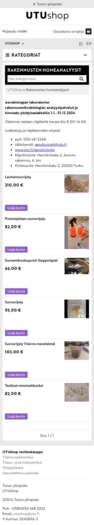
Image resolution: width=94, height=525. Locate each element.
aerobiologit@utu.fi (51, 144)
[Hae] (81, 78)
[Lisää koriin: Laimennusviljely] (16, 208)
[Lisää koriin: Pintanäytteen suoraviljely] (16, 250)
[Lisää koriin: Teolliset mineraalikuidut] (16, 416)
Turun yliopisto (47, 4)
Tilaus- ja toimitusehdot (22, 462)
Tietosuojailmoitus (18, 457)
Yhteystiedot (13, 467)
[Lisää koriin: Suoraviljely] (16, 333)
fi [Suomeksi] (80, 43)
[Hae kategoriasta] (42, 78)
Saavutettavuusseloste (21, 472)
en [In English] (88, 43)
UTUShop (15, 89)
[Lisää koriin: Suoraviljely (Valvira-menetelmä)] (16, 375)
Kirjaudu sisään (15, 31)
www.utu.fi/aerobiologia (35, 149)
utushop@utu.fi (26, 513)
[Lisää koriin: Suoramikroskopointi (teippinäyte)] (16, 291)
